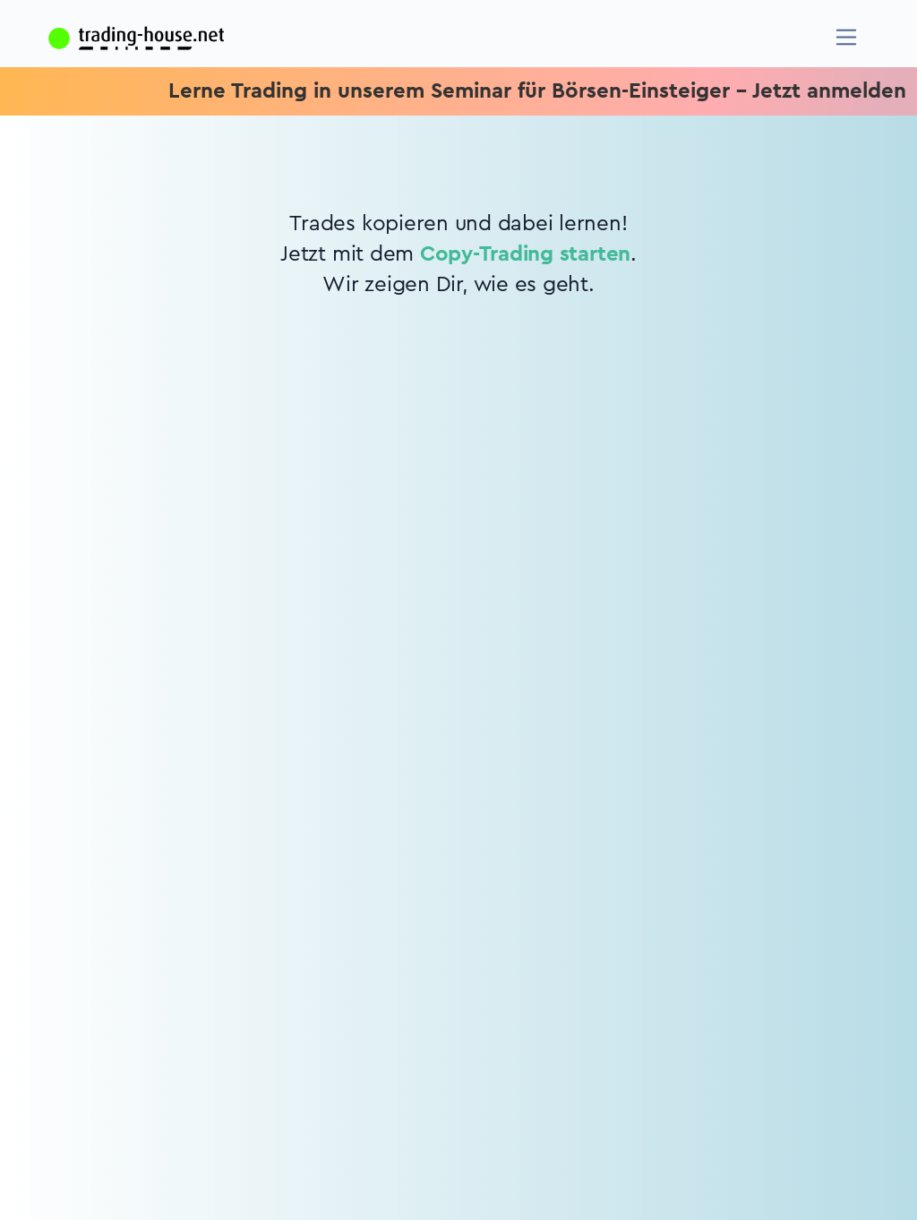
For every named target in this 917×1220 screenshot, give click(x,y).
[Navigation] (846, 37)
